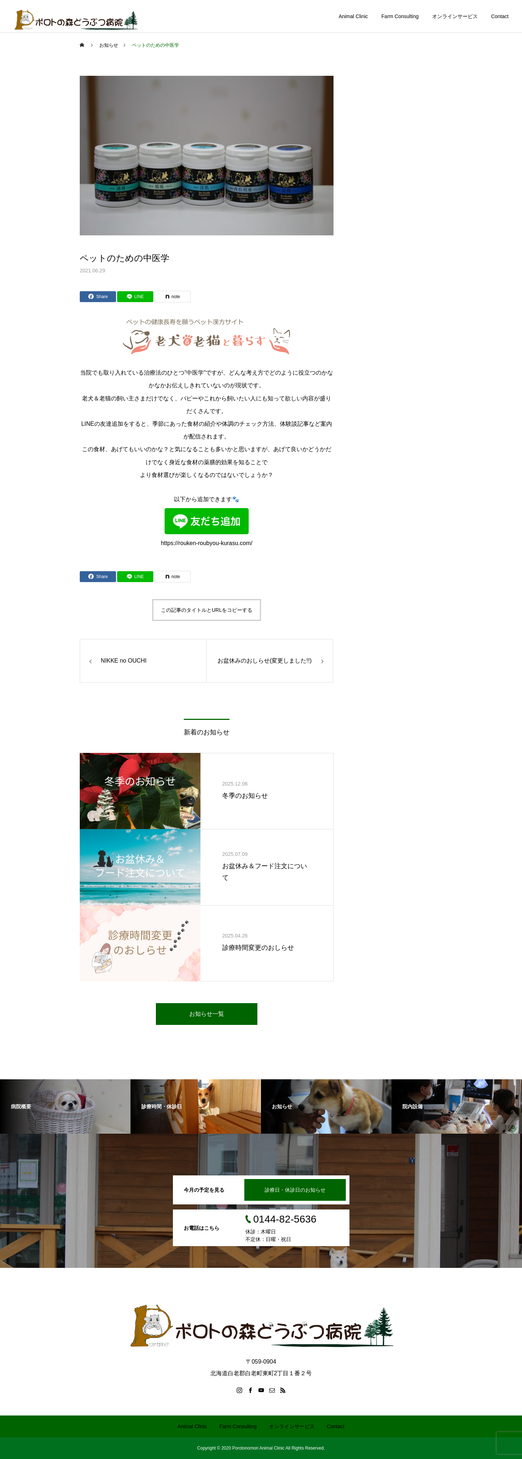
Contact (500, 16)
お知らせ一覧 (206, 1014)
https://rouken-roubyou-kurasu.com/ (207, 527)
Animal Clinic (353, 16)
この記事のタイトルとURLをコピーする (206, 610)
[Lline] (135, 296)
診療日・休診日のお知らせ (295, 1190)
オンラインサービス (455, 16)
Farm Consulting (400, 16)
